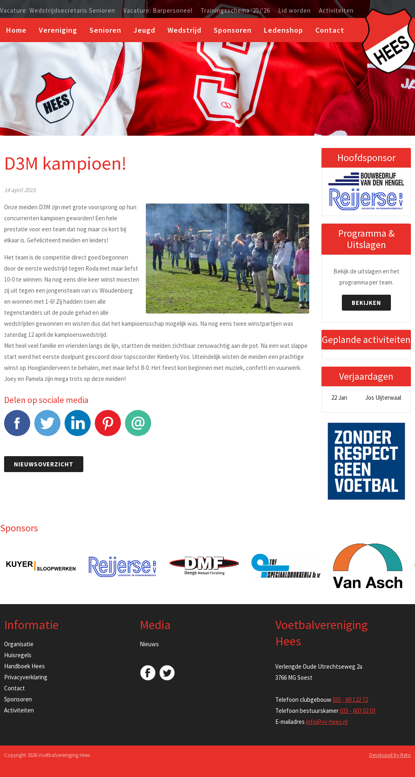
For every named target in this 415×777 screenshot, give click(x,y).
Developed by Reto (390, 755)
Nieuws (149, 644)
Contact (329, 30)
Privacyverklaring (25, 677)
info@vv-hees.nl (327, 721)
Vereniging (58, 30)
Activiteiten (336, 10)
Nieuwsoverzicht (44, 464)
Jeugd (144, 30)
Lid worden (294, 10)
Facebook (17, 427)
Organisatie (18, 644)
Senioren (105, 30)
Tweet (47, 427)
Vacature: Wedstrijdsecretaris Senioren (57, 10)
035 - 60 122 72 (350, 699)
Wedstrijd (184, 30)
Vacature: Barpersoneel (157, 10)
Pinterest (108, 427)
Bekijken (366, 303)
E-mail (138, 427)
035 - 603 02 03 (357, 710)
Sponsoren (233, 30)
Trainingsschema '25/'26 (235, 10)
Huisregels (17, 655)
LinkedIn (78, 427)
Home (16, 30)
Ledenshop (283, 30)
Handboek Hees (24, 666)
